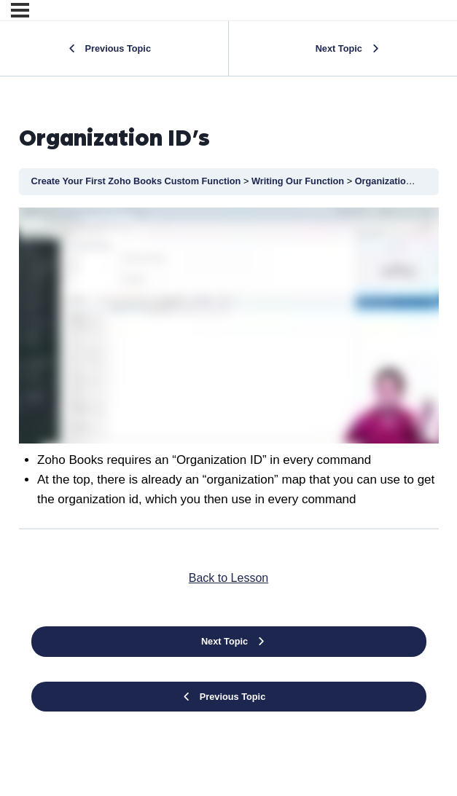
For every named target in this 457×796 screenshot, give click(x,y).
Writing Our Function (299, 181)
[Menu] (20, 10)
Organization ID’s (393, 181)
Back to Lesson (228, 578)
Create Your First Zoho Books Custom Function (137, 181)
